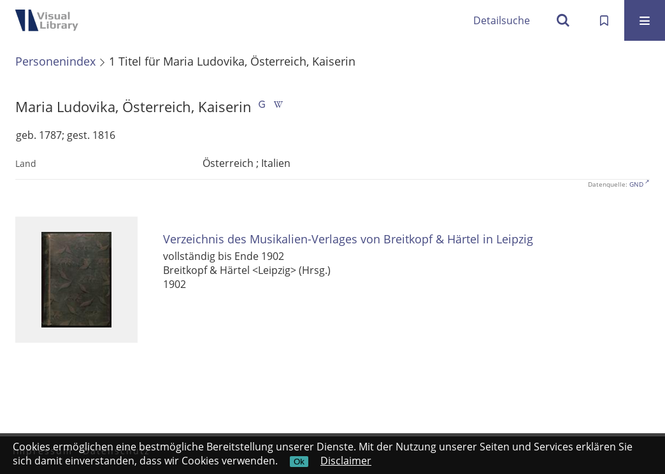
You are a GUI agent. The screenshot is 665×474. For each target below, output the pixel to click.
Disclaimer (345, 461)
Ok (299, 461)
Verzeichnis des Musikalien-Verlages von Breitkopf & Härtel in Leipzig (348, 239)
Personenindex (55, 61)
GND (636, 184)
